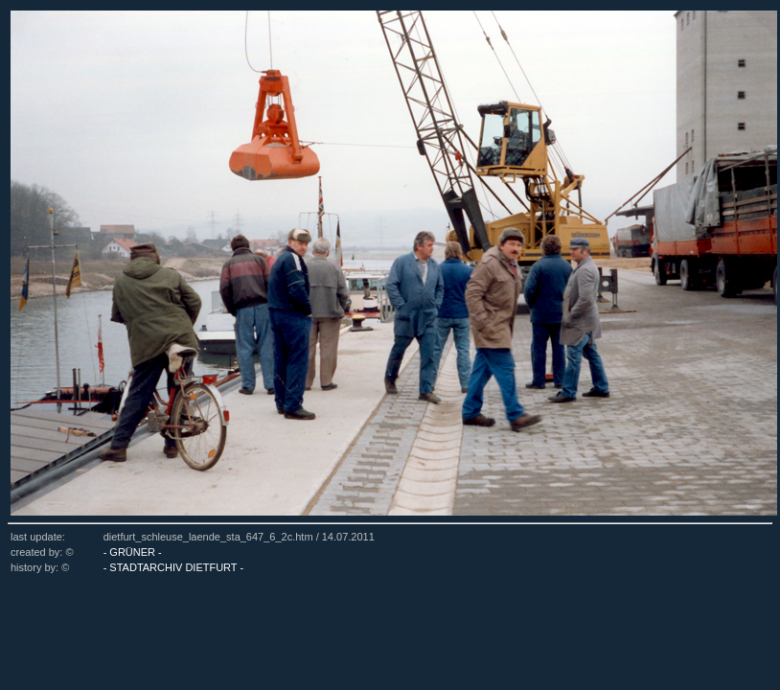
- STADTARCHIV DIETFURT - (173, 567)
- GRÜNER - (132, 552)
